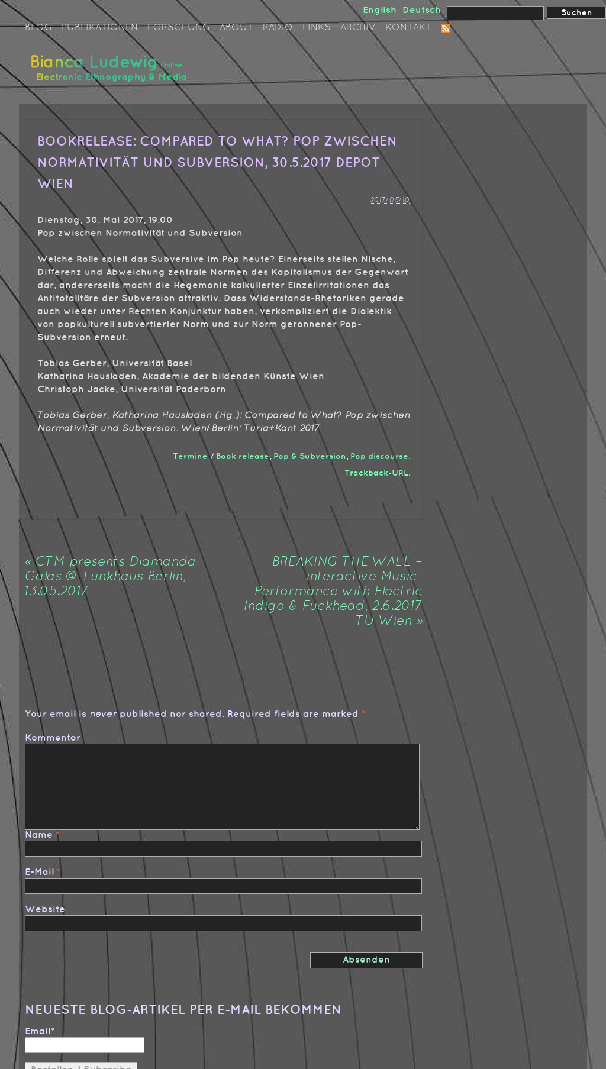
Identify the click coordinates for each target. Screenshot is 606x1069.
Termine (190, 456)
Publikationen (100, 28)
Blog (38, 28)
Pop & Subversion (309, 456)
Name (39, 835)
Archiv (358, 28)
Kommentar (52, 738)
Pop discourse (379, 456)
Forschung (178, 28)
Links (316, 28)
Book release (242, 456)
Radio (278, 28)
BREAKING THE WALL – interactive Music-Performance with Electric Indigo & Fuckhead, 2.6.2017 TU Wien (333, 592)
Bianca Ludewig (110, 73)
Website (45, 909)
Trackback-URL (376, 473)
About (236, 28)
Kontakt (408, 28)
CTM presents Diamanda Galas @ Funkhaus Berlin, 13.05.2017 (110, 577)
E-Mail (39, 872)
